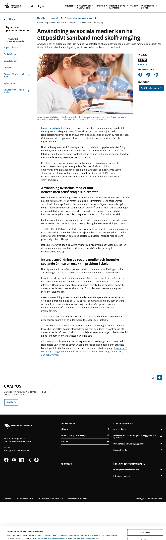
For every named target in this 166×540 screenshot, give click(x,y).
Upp (154, 377)
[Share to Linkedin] (156, 75)
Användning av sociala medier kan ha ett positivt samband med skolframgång (70, 22)
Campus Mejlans (122, 423)
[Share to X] (148, 75)
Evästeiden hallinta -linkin (81, 522)
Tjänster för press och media (16, 75)
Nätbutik (85, 479)
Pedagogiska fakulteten (86, 399)
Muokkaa (145, 526)
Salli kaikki (145, 519)
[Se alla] (11, 402)
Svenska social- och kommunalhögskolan (86, 424)
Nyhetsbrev (9, 83)
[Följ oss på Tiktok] (36, 498)
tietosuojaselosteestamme (85, 525)
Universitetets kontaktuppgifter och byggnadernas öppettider (137, 474)
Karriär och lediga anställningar (85, 473)
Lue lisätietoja (13, 532)
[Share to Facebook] (140, 75)
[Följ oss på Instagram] (29, 498)
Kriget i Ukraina (11, 47)
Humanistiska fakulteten (86, 393)
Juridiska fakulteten (86, 405)
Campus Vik (120, 387)
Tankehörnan (10, 54)
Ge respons (66, 502)
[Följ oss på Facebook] (6, 498)
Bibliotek (85, 467)
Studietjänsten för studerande (137, 508)
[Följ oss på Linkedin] (21, 498)
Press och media (137, 488)
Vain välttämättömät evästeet (145, 534)
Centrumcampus (71, 387)
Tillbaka (9, 19)
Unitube (7, 67)
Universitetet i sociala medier (16, 91)
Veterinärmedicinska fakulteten (138, 411)
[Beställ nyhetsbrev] (151, 88)
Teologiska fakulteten (86, 411)
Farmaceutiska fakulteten (138, 405)
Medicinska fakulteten (138, 428)
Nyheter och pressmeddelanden (78, 18)
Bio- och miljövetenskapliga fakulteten (138, 399)
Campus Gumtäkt (71, 435)
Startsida (41, 18)
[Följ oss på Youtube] (14, 498)
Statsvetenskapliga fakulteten (86, 418)
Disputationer (10, 61)
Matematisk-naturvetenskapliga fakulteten (86, 440)
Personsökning (137, 467)
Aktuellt (54, 18)
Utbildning (143, 65)
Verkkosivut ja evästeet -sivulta (52, 525)
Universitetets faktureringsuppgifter (137, 482)
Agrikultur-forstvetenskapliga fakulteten (138, 393)
